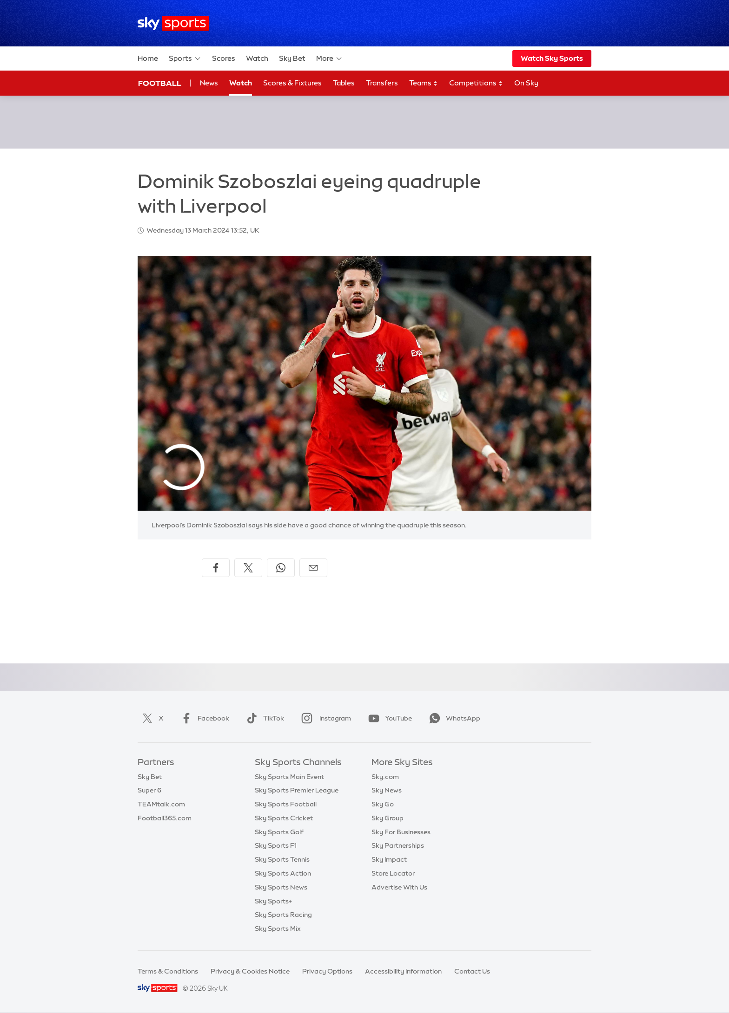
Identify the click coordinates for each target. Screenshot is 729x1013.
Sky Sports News (281, 887)
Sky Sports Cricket (284, 818)
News (209, 82)
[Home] (173, 23)
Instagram (324, 718)
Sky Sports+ (273, 901)
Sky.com (385, 776)
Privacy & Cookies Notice (250, 971)
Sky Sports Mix (278, 928)
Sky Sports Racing (283, 914)
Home (148, 58)
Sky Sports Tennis (282, 859)
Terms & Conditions (168, 971)
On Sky (526, 82)
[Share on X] (248, 567)
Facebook (203, 718)
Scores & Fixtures (292, 82)
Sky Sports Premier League (296, 790)
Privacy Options (327, 971)
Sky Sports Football (286, 804)
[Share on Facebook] (216, 567)
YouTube (388, 718)
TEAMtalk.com (161, 804)
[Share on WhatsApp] (281, 567)
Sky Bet (292, 58)
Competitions (476, 83)
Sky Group (387, 818)
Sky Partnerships (397, 845)
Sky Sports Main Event (289, 776)
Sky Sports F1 (276, 845)
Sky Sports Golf (279, 832)
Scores (223, 58)
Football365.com (165, 818)
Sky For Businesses (401, 832)
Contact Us (472, 971)
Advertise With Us (399, 887)
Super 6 (149, 790)
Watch (257, 58)
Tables (344, 82)
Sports (185, 58)
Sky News (386, 790)
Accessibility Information (403, 971)
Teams (423, 83)
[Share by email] (313, 567)
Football (159, 83)
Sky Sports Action (283, 873)
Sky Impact (389, 859)
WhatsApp (452, 718)
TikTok (263, 718)
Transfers (382, 82)
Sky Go (382, 804)
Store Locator (393, 873)
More (329, 58)
